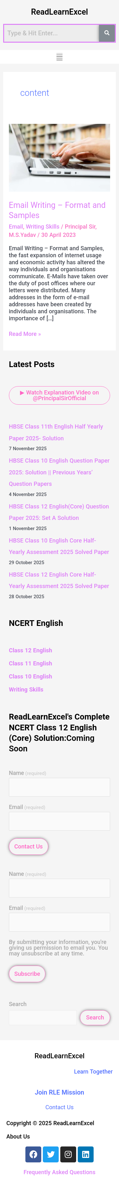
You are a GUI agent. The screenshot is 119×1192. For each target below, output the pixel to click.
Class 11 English (30, 663)
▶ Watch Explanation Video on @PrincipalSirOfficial (59, 395)
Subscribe (27, 973)
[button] (59, 56)
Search (18, 1004)
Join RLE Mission (59, 1092)
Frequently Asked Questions (59, 1172)
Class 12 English (30, 650)
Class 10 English (30, 676)
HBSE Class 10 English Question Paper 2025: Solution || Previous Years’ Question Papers (59, 472)
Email (16, 226)
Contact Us (28, 846)
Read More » (25, 333)
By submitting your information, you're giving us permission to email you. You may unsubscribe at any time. (58, 947)
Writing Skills (42, 226)
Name (27, 773)
